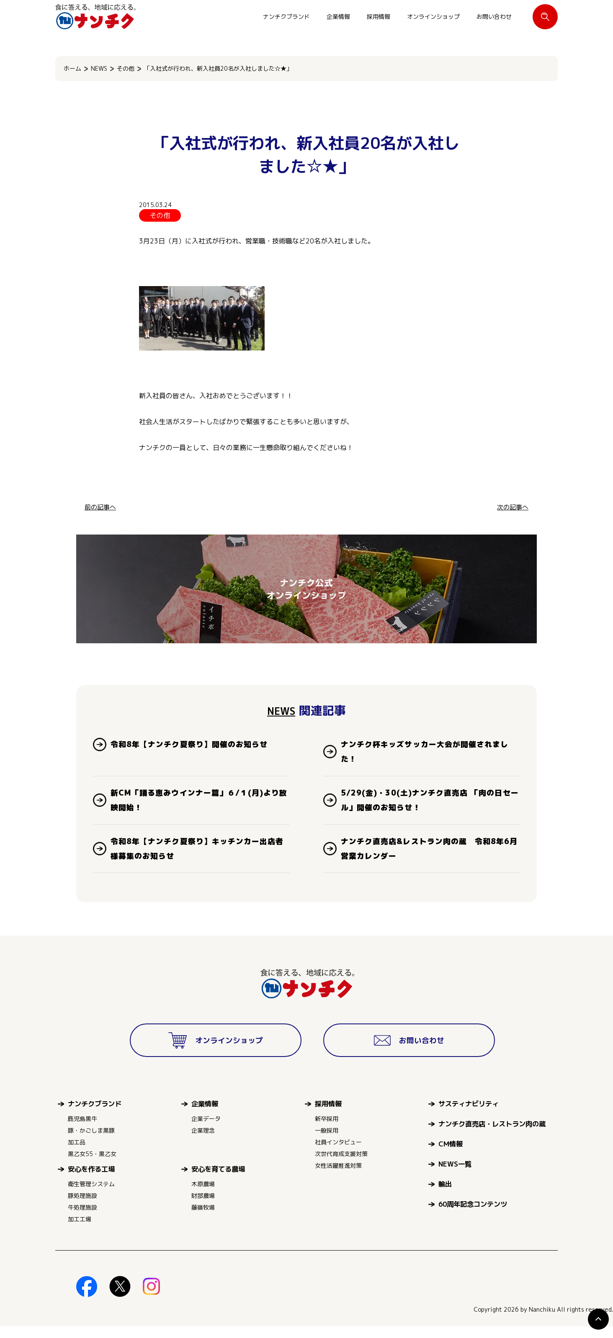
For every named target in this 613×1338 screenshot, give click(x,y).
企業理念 (203, 1142)
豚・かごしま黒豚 (91, 1142)
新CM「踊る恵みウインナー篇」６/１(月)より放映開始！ (200, 806)
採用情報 (378, 16)
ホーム (72, 68)
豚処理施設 (82, 1207)
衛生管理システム (91, 1196)
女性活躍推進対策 (338, 1177)
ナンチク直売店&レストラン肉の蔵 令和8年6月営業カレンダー (427, 858)
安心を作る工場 (91, 1180)
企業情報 (338, 16)
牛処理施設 (82, 1219)
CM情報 (450, 1155)
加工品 (76, 1154)
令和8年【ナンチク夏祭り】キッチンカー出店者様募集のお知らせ (198, 858)
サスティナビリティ (468, 1115)
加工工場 (79, 1231)
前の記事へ (101, 507)
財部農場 (203, 1207)
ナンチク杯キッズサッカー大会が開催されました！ (429, 753)
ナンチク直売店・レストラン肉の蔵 (492, 1135)
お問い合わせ (494, 16)
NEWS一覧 (454, 1175)
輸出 (445, 1195)
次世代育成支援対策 (341, 1165)
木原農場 (203, 1196)
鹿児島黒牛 (82, 1130)
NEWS (99, 68)
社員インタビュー (338, 1154)
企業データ (206, 1130)
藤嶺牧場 (203, 1219)
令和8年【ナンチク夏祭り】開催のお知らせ (198, 745)
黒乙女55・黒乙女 (92, 1165)
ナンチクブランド (286, 16)
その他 (125, 68)
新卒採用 (326, 1130)
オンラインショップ (433, 16)
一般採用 (326, 1142)
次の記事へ (511, 507)
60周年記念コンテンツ (472, 1215)
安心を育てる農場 (218, 1180)
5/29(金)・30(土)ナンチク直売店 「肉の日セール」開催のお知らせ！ (426, 806)
